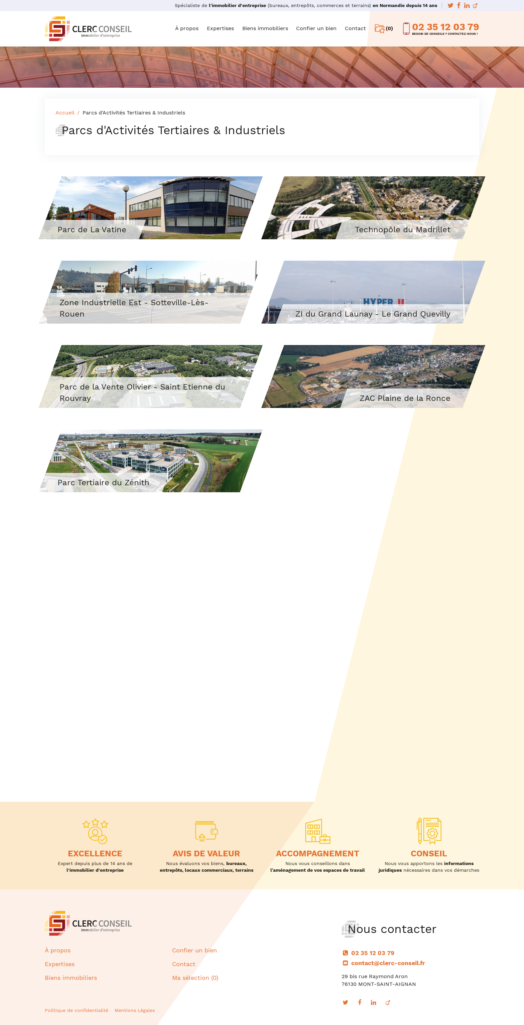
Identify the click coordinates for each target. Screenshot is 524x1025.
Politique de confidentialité (76, 1010)
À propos (187, 28)
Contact (355, 28)
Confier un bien (316, 28)
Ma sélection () (195, 977)
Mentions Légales (135, 1010)
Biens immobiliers (265, 28)
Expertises (220, 28)
